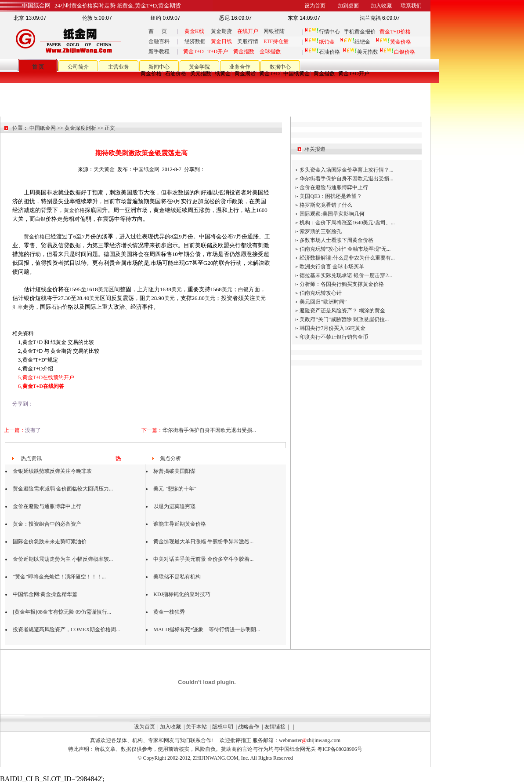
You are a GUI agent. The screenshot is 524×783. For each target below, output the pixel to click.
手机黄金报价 (360, 32)
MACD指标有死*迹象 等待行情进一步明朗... (206, 629)
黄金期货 (221, 31)
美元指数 (360, 52)
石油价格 (322, 52)
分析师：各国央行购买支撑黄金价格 (342, 284)
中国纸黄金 (296, 73)
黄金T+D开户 (353, 73)
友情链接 (274, 727)
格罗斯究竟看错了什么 (326, 205)
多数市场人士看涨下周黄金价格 (336, 240)
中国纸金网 (42, 128)
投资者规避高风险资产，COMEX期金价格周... (66, 629)
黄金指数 (324, 73)
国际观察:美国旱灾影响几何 (332, 214)
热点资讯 (31, 458)
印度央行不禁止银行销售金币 (334, 337)
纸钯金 (355, 42)
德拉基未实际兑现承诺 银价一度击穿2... (346, 275)
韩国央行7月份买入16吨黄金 (332, 328)
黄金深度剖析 (80, 128)
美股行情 (247, 41)
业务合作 (239, 67)
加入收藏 (170, 727)
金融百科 (159, 41)
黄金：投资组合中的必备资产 (47, 524)
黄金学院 (199, 67)
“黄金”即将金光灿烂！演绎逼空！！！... (59, 577)
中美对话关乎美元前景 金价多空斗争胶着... (203, 559)
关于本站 (196, 727)
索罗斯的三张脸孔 (321, 231)
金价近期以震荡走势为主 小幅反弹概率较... (63, 559)
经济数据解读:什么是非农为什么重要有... (347, 258)
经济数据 (195, 41)
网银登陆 (274, 31)
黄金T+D (269, 73)
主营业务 (118, 67)
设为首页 (144, 727)
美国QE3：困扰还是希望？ (331, 196)
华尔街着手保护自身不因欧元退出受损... (209, 430)
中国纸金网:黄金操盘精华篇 (45, 594)
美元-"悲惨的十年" (174, 489)
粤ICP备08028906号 (339, 749)
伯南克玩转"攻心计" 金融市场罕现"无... (345, 249)
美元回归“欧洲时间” (323, 302)
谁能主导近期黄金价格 (179, 524)
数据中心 (280, 67)
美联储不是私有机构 (177, 577)
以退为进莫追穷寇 (174, 506)
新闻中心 (159, 67)
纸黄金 (223, 73)
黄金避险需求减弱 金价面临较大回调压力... (63, 489)
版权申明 (222, 727)
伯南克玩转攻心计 (321, 293)
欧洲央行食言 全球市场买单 (332, 266)
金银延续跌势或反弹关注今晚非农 (52, 471)
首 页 (157, 31)
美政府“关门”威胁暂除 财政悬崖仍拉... (344, 319)
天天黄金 (104, 169)
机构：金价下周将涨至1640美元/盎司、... (347, 223)
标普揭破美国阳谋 (174, 471)
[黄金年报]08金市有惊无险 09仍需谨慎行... (62, 612)
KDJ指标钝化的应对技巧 (181, 594)
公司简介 (78, 67)
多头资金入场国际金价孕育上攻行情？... (346, 170)
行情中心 (329, 32)
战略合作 (248, 727)
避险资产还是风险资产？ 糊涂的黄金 (342, 310)
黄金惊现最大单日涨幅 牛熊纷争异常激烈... (203, 541)
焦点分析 (170, 458)
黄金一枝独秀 (169, 612)
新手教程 (159, 51)
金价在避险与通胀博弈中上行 (47, 506)
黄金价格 (151, 73)
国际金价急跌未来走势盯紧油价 (50, 541)
